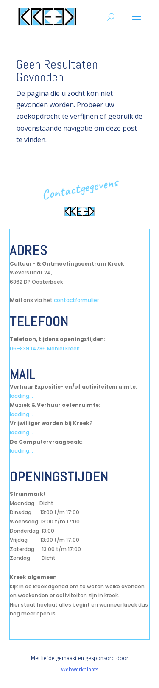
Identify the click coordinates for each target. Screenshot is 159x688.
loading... (21, 396)
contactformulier (76, 300)
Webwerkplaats (79, 669)
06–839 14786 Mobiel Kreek (44, 348)
